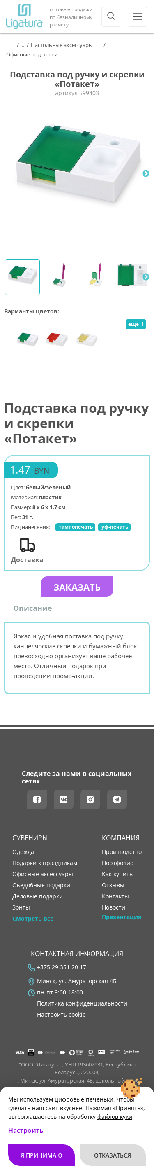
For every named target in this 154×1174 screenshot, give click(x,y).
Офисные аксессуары (42, 874)
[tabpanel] (77, 174)
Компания (121, 838)
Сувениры (30, 838)
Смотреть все (32, 918)
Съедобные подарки (41, 885)
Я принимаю (41, 1155)
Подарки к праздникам (44, 863)
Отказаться (112, 1155)
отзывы (113, 885)
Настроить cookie (61, 1014)
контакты (115, 896)
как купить (117, 874)
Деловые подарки (37, 896)
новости (113, 907)
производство (122, 852)
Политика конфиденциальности (82, 1003)
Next (146, 174)
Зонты (21, 907)
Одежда (23, 852)
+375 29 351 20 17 (61, 967)
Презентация (121, 917)
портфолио (117, 863)
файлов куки (114, 1116)
